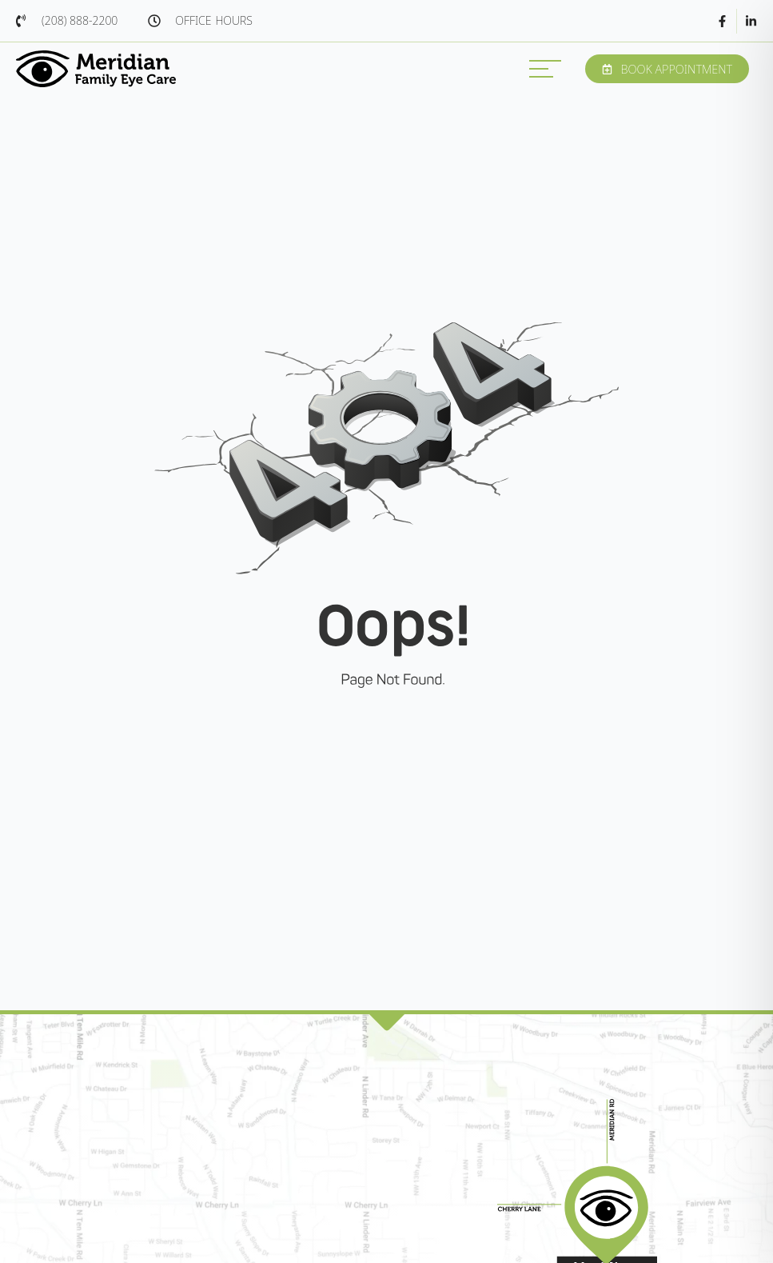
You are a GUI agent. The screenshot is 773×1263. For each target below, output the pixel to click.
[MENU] (545, 69)
